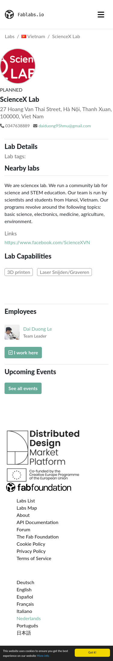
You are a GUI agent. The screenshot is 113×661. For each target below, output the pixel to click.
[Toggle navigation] (101, 14)
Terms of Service (34, 558)
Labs (9, 36)
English (24, 589)
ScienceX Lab (66, 36)
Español (25, 596)
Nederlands (29, 618)
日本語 (24, 632)
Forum (23, 529)
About (23, 515)
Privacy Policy (31, 551)
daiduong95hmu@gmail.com (65, 125)
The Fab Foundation (38, 536)
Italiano (24, 611)
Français (25, 604)
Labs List (26, 500)
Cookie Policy (31, 544)
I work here (23, 352)
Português (27, 625)
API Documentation (37, 522)
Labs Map (27, 508)
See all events (23, 388)
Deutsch (25, 582)
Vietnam (33, 36)
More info (43, 656)
